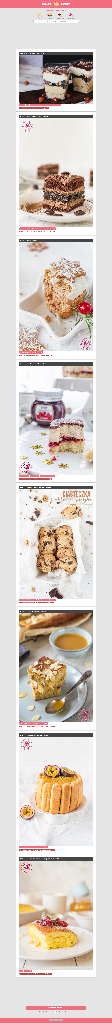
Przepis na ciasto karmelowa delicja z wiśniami (33, 364)
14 (46, 1011)
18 (59, 1011)
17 (56, 1011)
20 (65, 1011)
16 (52, 1011)
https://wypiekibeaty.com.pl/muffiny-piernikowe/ (40, 355)
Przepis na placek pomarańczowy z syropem (33, 611)
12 (40, 1011)
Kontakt (60, 1020)
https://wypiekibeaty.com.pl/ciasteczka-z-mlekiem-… (41, 602)
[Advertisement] (56, 36)
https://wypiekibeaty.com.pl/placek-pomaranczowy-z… (41, 726)
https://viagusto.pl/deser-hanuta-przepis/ (38, 108)
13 (43, 1011)
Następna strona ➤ (56, 1007)
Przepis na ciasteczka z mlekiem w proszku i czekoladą (35, 487)
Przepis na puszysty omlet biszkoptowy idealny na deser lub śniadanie (40, 859)
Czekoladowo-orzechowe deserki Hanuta (32, 53)
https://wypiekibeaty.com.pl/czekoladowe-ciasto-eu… (41, 231)
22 (72, 1011)
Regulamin (53, 1020)
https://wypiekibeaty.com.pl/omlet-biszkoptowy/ (40, 973)
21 (69, 1011)
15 (49, 1011)
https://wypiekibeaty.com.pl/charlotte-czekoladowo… (41, 850)
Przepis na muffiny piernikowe (28, 240)
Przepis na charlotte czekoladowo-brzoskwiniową (34, 735)
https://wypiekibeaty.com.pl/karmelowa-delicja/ (40, 479)
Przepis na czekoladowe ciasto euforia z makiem (34, 116)
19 (62, 1011)
